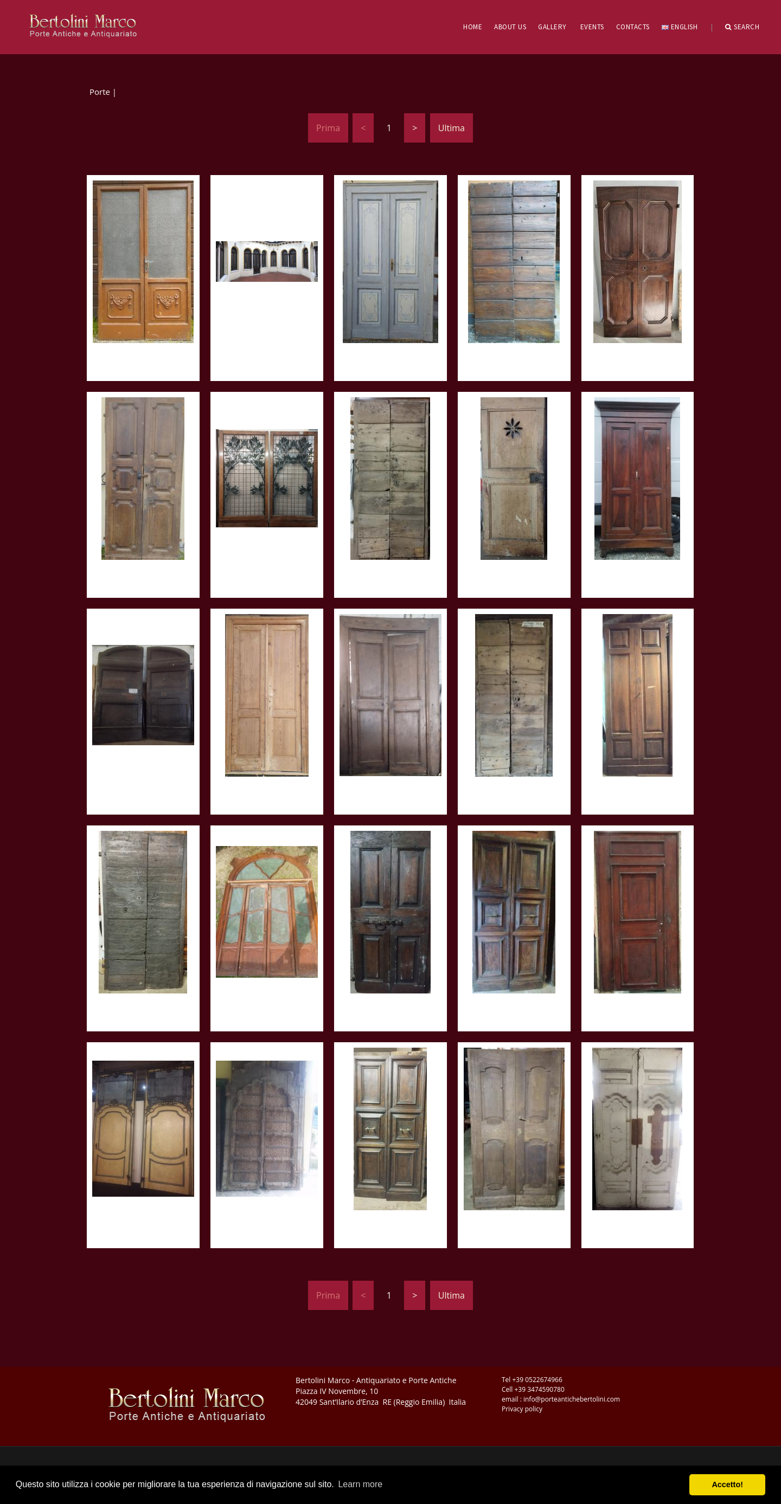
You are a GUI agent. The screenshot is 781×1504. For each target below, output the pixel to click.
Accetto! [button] (727, 1484)
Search (742, 27)
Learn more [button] (360, 1484)
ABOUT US (510, 26)
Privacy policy (522, 1408)
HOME (472, 26)
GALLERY (552, 26)
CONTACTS (633, 26)
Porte (99, 91)
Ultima (451, 128)
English (679, 26)
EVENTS (592, 26)
